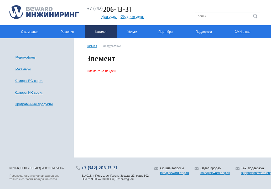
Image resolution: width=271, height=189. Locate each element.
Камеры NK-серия (29, 92)
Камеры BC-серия (29, 81)
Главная (92, 46)
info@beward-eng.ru (174, 173)
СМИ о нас (242, 32)
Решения (67, 32)
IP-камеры (23, 69)
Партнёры (165, 32)
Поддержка (204, 32)
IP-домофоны (25, 57)
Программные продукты (34, 104)
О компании (29, 32)
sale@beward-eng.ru (215, 173)
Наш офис (109, 16)
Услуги (132, 32)
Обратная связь (132, 16)
